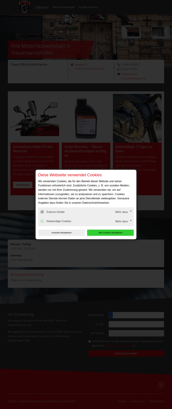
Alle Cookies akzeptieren (112, 232)
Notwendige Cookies (56, 221)
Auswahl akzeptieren (60, 232)
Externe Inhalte (53, 211)
